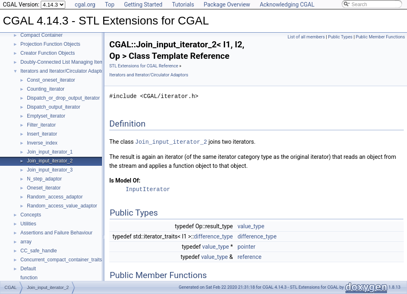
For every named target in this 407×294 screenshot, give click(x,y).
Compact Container (41, 35)
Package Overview (227, 4)
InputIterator (148, 189)
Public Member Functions (380, 37)
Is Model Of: (124, 180)
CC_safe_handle (38, 251)
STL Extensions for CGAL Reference (143, 66)
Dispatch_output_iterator (53, 107)
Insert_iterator (42, 134)
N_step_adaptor (44, 179)
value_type (250, 226)
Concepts (30, 215)
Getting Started (143, 4)
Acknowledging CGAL (287, 4)
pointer (246, 246)
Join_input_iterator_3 (50, 170)
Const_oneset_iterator (51, 80)
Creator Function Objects (47, 53)
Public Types (340, 37)
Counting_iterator (45, 89)
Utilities (28, 224)
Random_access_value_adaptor (62, 206)
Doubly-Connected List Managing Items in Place (72, 62)
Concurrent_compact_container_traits (61, 260)
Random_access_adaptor (55, 197)
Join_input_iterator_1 (50, 152)
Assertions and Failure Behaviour (56, 233)
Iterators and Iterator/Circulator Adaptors (64, 71)
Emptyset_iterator (46, 116)
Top (110, 4)
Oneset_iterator (44, 188)
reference (249, 256)
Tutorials (183, 4)
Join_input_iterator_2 (50, 161)
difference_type (213, 236)
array (25, 242)
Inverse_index (42, 143)
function (29, 278)
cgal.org (85, 4)
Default (28, 269)
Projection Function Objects (50, 44)
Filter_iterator (41, 125)
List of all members (306, 37)
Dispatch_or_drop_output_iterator (63, 98)
